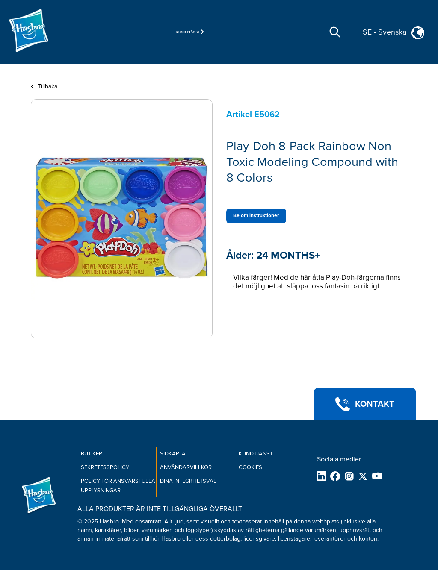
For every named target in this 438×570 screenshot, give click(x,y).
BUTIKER (91, 453)
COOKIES (250, 467)
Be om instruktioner (256, 215)
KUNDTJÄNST (256, 453)
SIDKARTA (173, 453)
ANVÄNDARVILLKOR (186, 467)
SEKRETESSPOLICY (105, 467)
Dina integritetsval (188, 481)
